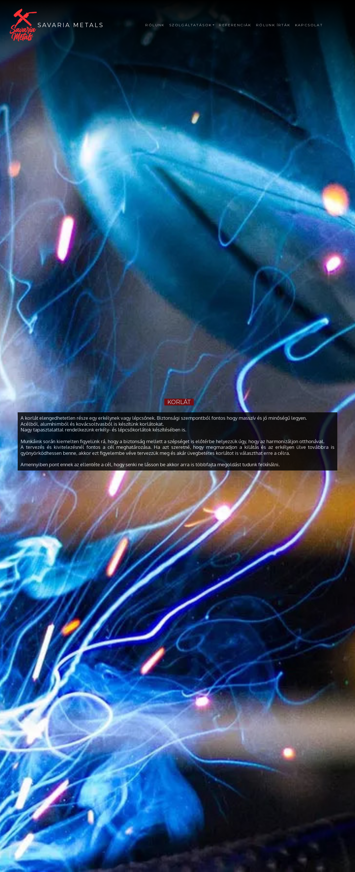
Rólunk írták (273, 25)
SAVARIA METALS (70, 25)
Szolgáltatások (190, 25)
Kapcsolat (309, 25)
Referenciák (235, 25)
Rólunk (154, 25)
